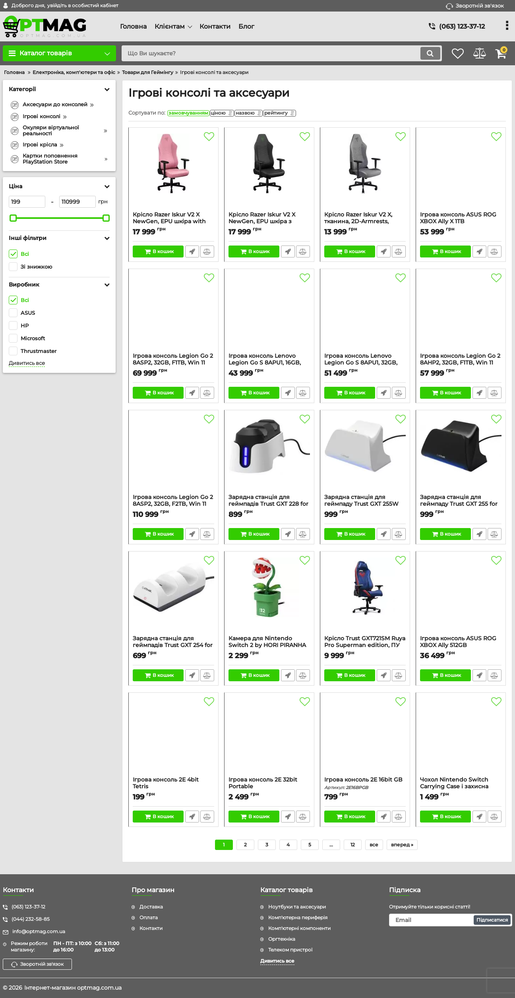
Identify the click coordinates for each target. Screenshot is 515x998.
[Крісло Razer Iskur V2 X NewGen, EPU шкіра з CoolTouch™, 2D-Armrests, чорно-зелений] (269, 173)
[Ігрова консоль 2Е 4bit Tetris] (173, 738)
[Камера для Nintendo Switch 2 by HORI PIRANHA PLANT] (269, 597)
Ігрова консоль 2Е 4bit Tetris (173, 788)
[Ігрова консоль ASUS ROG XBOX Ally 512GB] (460, 597)
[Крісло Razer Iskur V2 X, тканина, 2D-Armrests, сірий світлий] (365, 173)
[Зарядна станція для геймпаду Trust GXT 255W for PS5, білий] (365, 456)
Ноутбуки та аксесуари (297, 907)
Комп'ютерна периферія (297, 917)
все (374, 847)
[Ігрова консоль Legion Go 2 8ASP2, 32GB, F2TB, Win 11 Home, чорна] (173, 456)
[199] (27, 202)
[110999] (77, 202)
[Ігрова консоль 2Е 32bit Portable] (269, 738)
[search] (272, 53)
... (331, 847)
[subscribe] (450, 920)
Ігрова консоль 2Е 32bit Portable (269, 788)
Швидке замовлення (191, 253)
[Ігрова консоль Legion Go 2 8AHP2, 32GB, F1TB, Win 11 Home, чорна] (460, 315)
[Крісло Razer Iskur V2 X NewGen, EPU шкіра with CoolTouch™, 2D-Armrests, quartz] (173, 173)
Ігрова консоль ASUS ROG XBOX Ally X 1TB (460, 223)
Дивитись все (27, 363)
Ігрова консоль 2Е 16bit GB (365, 785)
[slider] (13, 218)
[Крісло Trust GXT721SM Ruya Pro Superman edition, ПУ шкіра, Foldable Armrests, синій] (365, 597)
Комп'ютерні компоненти (299, 928)
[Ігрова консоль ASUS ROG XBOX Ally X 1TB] (460, 173)
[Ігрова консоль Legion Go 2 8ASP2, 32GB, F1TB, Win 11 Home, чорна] (173, 315)
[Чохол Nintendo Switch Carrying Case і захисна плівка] (460, 738)
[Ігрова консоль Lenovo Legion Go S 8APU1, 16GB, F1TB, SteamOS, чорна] (269, 315)
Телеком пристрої (290, 950)
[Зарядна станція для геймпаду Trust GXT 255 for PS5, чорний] (460, 456)
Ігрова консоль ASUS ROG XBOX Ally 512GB (460, 647)
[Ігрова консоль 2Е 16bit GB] (365, 738)
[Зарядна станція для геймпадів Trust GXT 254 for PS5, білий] (173, 597)
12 (352, 847)
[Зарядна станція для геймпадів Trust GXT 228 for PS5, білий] (269, 456)
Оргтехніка (281, 939)
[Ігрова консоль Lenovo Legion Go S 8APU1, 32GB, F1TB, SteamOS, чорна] (365, 315)
